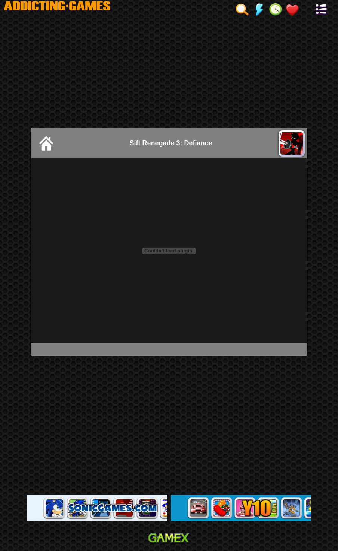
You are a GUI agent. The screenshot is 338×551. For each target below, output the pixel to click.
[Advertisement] (169, 71)
